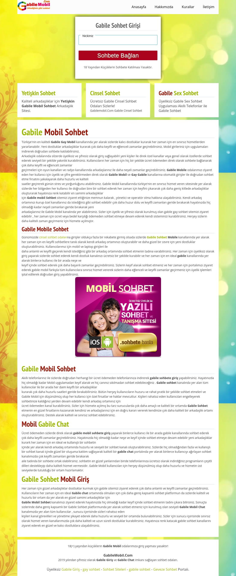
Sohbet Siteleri (114, 569)
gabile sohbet (139, 569)
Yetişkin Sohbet (38, 93)
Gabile (32, 132)
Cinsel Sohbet (105, 93)
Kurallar (188, 6)
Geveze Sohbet (165, 569)
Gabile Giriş (70, 569)
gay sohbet (91, 569)
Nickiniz (87, 36)
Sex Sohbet (186, 93)
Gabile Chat (53, 424)
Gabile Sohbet (157, 237)
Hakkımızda (164, 6)
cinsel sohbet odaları (53, 237)
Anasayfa (139, 6)
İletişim (208, 6)
